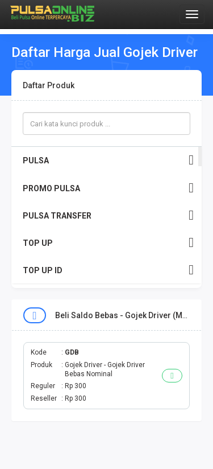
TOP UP (108, 243)
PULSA (108, 160)
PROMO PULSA (108, 188)
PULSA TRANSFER (108, 215)
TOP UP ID (108, 270)
